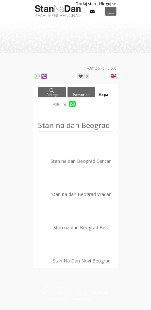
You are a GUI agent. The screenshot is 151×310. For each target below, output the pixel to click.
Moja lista (86, 76)
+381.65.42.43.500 (101, 68)
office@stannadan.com (69, 298)
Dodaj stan (86, 4)
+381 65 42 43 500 (57, 286)
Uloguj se (107, 4)
